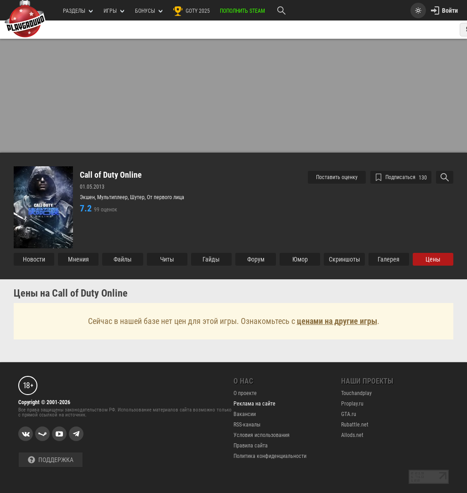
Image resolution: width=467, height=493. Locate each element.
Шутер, (138, 197)
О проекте (245, 393)
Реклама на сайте (254, 404)
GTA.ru (348, 414)
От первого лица (165, 197)
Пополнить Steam (242, 11)
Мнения (78, 259)
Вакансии (245, 414)
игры (114, 11)
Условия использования (262, 435)
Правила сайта (251, 445)
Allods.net (352, 435)
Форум (256, 259)
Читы (167, 259)
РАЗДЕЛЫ (78, 11)
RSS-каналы (247, 424)
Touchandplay (356, 393)
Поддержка (50, 460)
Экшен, (88, 197)
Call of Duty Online (111, 175)
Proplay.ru (352, 404)
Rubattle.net (354, 424)
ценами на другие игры (337, 321)
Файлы (123, 259)
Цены (433, 259)
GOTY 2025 (191, 10)
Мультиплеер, (113, 197)
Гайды (211, 259)
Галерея (389, 259)
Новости (34, 259)
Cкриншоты (344, 259)
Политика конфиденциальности (270, 456)
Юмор (300, 259)
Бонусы (148, 11)
